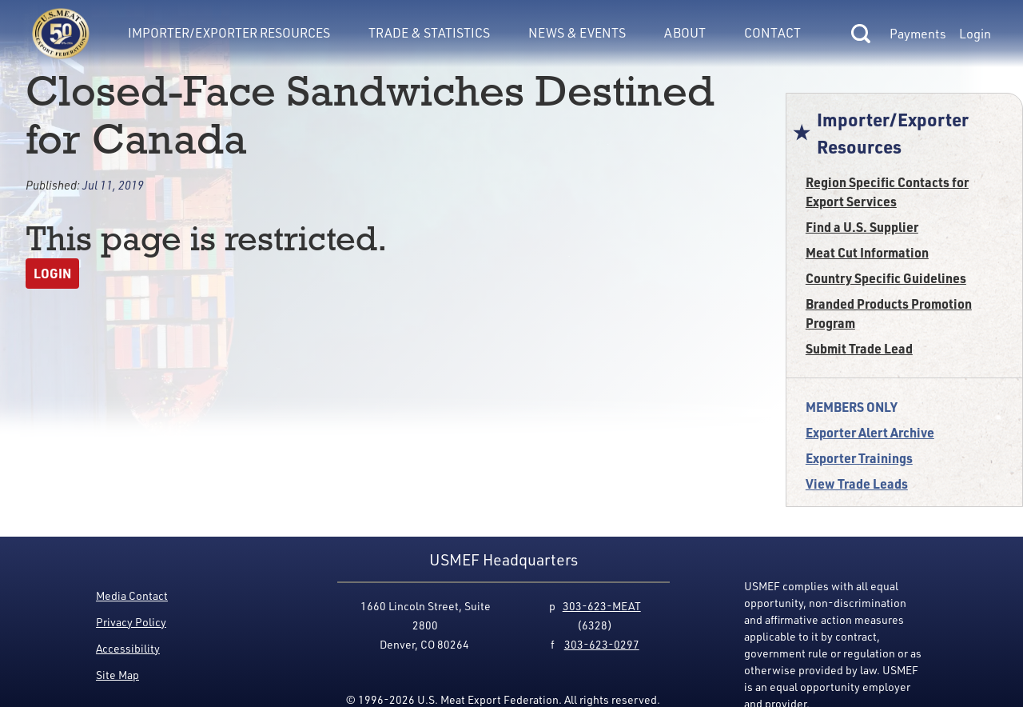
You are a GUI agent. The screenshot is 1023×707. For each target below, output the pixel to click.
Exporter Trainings (859, 457)
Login (975, 33)
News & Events (577, 33)
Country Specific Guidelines (886, 278)
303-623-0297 (601, 644)
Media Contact (132, 595)
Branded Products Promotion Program (889, 313)
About (685, 33)
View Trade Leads (857, 483)
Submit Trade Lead (859, 348)
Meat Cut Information (867, 252)
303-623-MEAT (602, 606)
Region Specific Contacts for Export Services (887, 192)
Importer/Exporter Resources (229, 33)
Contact (772, 33)
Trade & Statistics (429, 33)
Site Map (117, 674)
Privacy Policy (131, 622)
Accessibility (128, 648)
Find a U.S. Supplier (862, 226)
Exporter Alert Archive (870, 432)
